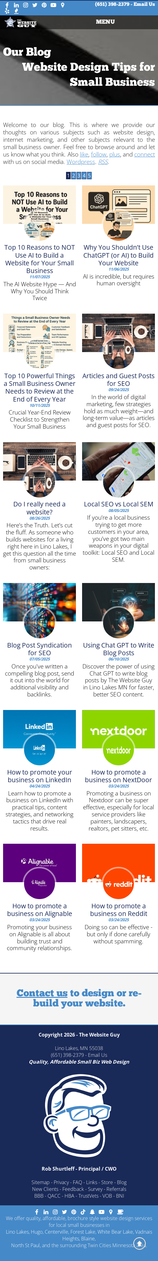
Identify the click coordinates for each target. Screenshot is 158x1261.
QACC (54, 1195)
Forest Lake (82, 1231)
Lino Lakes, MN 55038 (79, 1048)
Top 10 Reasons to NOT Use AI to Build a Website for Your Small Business (39, 259)
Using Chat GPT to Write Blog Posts (118, 649)
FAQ (77, 1182)
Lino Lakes (17, 1231)
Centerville (56, 1231)
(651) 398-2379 (112, 4)
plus (114, 154)
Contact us (42, 994)
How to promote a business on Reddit (118, 910)
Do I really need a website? (39, 508)
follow (98, 154)
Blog (122, 1182)
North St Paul (25, 1245)
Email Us (144, 4)
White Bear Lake (115, 1231)
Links (91, 1182)
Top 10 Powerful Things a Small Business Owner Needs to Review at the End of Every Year (40, 387)
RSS (103, 162)
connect (144, 154)
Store (107, 1182)
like (84, 154)
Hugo (37, 1231)
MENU (105, 22)
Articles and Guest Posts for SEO (118, 379)
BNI (120, 1195)
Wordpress (81, 162)
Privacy (61, 1182)
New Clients (45, 1189)
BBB (39, 1195)
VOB (107, 1195)
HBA (69, 1195)
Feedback (73, 1189)
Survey (95, 1189)
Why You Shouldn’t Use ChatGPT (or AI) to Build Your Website (118, 255)
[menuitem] (105, 22)
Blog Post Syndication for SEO (39, 649)
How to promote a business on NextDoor (118, 776)
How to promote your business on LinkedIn (39, 776)
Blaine (88, 1238)
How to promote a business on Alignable (39, 910)
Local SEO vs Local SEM (118, 504)
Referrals (116, 1189)
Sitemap (40, 1182)
